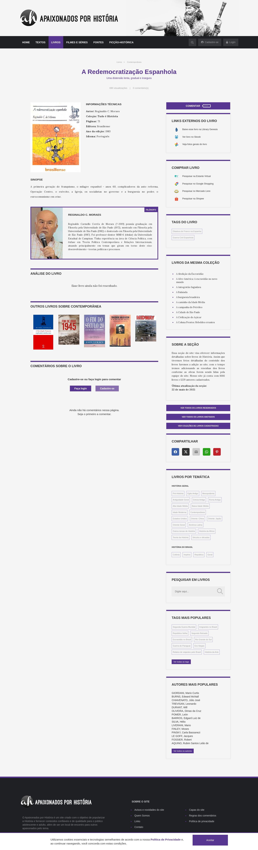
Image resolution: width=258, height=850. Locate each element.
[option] (43, 332)
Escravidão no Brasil (182, 639)
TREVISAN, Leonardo (184, 703)
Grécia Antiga (199, 500)
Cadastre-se (107, 388)
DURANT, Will (179, 707)
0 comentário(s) (141, 88)
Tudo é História (108, 116)
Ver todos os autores (182, 751)
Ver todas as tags (181, 662)
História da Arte (211, 652)
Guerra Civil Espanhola (183, 237)
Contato (138, 827)
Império (187, 555)
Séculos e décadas (200, 537)
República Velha (180, 633)
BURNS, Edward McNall (185, 696)
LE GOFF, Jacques (182, 736)
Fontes (98, 42)
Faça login (80, 388)
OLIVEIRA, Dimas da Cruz (186, 710)
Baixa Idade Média (200, 506)
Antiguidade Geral (181, 500)
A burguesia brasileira (188, 297)
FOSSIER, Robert (182, 739)
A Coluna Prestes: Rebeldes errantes (195, 322)
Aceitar (210, 840)
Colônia (176, 555)
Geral (209, 555)
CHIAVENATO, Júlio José (186, 700)
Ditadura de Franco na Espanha (187, 231)
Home (26, 42)
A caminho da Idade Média (190, 302)
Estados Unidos (180, 519)
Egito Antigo (192, 493)
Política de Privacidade (165, 839)
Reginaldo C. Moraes (84, 214)
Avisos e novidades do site (149, 809)
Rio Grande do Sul (203, 639)
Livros (56, 42)
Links (137, 821)
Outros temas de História (184, 531)
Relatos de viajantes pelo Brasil (187, 652)
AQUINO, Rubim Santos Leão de (190, 743)
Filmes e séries (77, 42)
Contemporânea (134, 62)
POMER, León (180, 714)
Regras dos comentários (202, 815)
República (198, 555)
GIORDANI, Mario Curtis (185, 693)
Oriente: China (197, 519)
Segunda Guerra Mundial (184, 627)
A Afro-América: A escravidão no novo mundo (196, 280)
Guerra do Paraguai (181, 646)
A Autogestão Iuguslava (188, 287)
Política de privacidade (201, 821)
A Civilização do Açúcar (188, 317)
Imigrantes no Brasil (208, 627)
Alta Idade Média (180, 506)
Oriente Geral (179, 525)
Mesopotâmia (208, 493)
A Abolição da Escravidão (190, 273)
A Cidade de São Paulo (188, 312)
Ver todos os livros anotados (198, 417)
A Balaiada (181, 292)
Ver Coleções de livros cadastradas (198, 426)
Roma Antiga (215, 500)
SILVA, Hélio (178, 721)
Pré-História (178, 493)
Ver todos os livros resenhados (198, 408)
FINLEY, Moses (180, 728)
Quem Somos (142, 815)
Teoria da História (180, 537)
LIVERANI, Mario (181, 725)
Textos (40, 42)
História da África (206, 531)
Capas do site (196, 809)
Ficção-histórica (121, 42)
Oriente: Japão (214, 519)
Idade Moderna (179, 512)
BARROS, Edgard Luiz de (186, 718)
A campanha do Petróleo (189, 307)
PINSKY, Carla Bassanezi (186, 732)
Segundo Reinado (199, 633)
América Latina (195, 525)
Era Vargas (199, 646)
